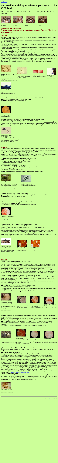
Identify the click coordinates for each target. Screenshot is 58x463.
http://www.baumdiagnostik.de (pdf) (19, 372)
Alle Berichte (4, 2)
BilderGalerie (51, 398)
